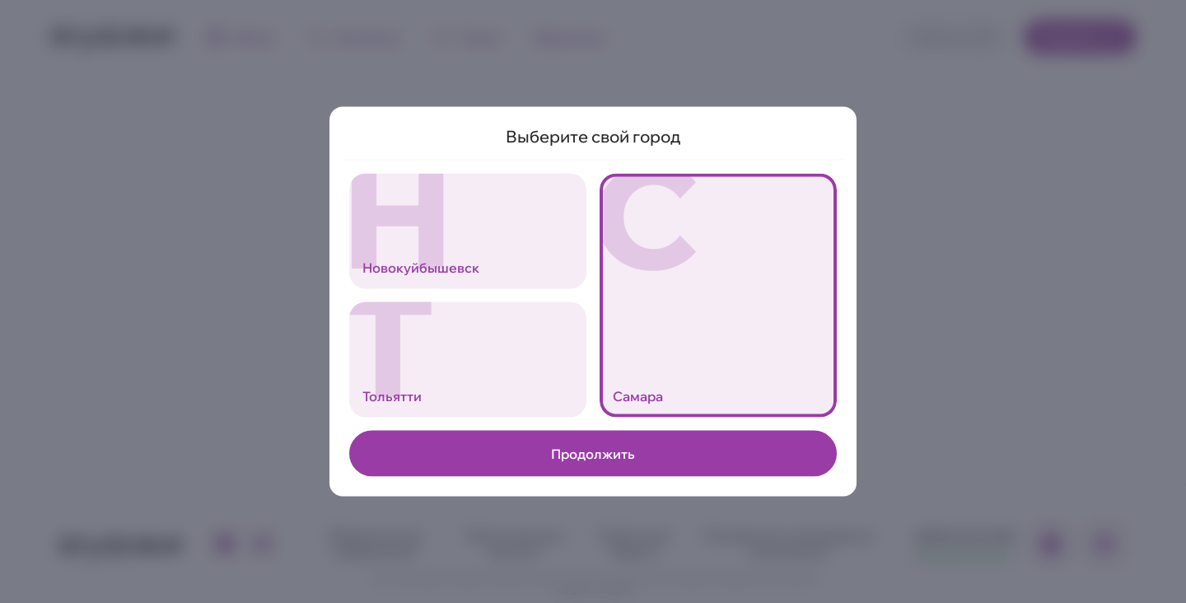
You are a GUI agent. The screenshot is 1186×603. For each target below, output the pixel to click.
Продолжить (593, 454)
